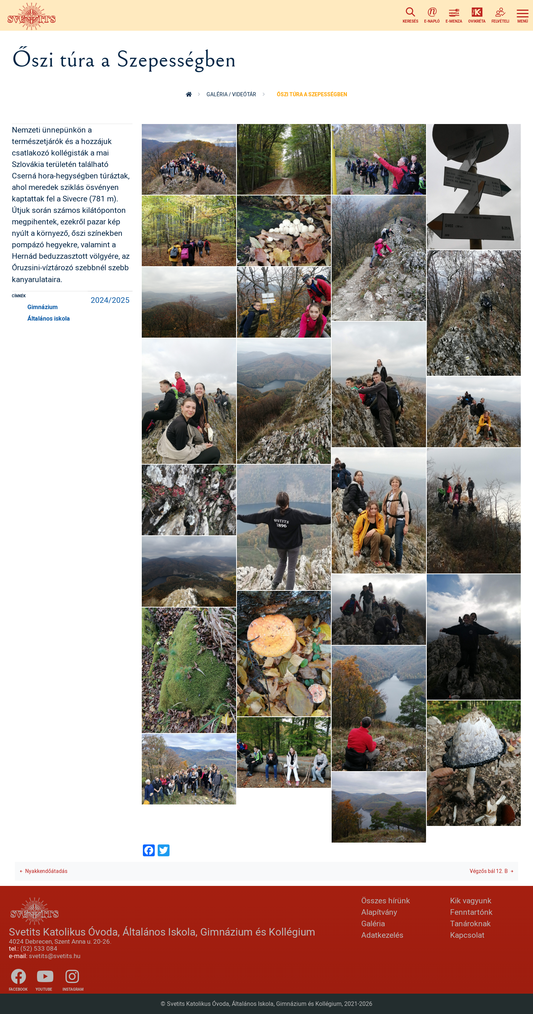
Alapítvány (379, 912)
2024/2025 (110, 300)
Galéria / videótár (231, 94)
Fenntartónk (471, 912)
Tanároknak (470, 923)
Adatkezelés (382, 935)
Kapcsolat (467, 935)
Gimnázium (42, 307)
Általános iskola (48, 318)
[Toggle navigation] (522, 15)
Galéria (373, 923)
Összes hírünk (385, 900)
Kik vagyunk (471, 900)
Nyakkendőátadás (46, 870)
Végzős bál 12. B (489, 870)
